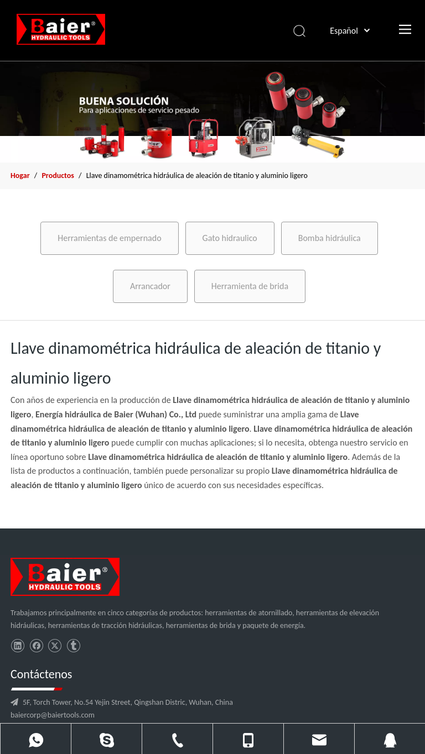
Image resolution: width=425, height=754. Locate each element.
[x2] (212, 112)
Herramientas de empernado (109, 238)
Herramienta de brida (249, 286)
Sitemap (360, 741)
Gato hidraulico (230, 238)
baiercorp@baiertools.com (157, 640)
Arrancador (150, 286)
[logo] (57, 574)
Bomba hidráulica (329, 238)
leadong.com (325, 741)
